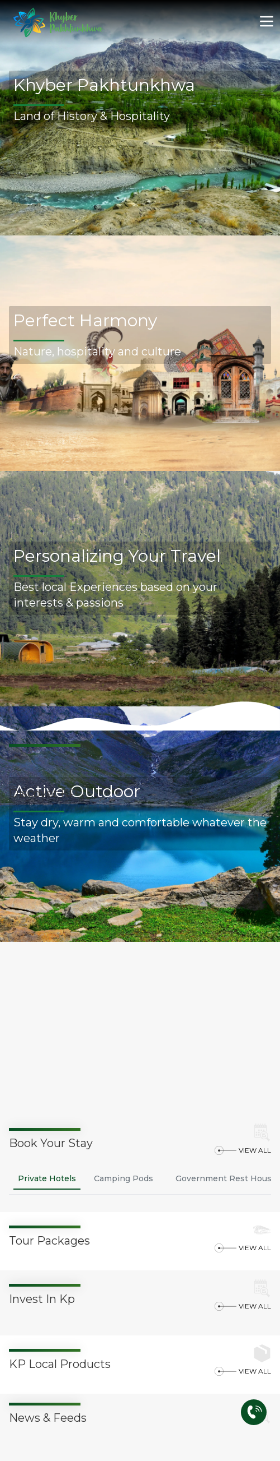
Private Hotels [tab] (47, 1178)
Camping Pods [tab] (123, 1178)
